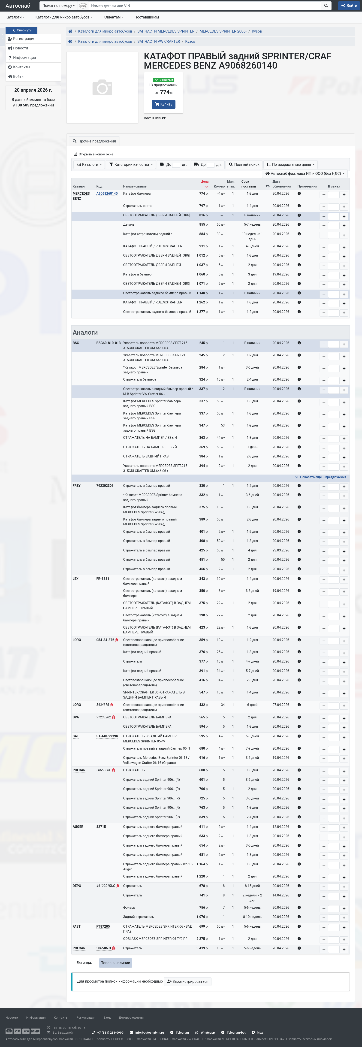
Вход (107, 1017)
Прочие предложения (94, 141)
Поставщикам (146, 17)
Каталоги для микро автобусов (63, 17)
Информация (36, 1017)
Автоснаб (18, 6)
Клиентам (112, 17)
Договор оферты (131, 1017)
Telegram (179, 1032)
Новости (12, 1017)
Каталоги (13, 17)
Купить (163, 104)
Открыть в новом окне (93, 154)
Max (257, 1032)
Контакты (61, 1017)
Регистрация (85, 1017)
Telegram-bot (233, 1032)
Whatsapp (205, 1032)
